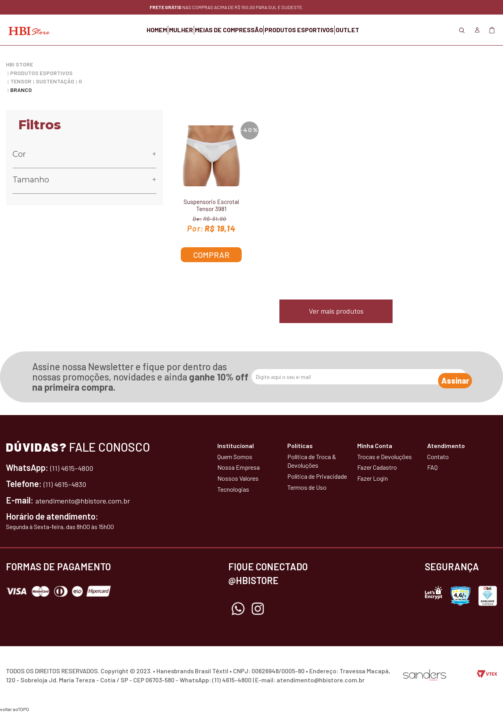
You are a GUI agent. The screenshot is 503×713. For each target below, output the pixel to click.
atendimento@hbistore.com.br (91, 500)
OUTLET (384, 29)
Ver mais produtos (336, 311)
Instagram (258, 609)
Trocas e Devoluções (384, 456)
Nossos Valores (238, 478)
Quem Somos (234, 456)
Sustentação (55, 81)
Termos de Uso (307, 487)
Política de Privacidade (317, 476)
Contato (438, 456)
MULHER (163, 29)
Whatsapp (238, 609)
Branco (21, 89)
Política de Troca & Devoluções (311, 461)
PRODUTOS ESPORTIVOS (317, 29)
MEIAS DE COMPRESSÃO (229, 29)
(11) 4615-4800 (76, 467)
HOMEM (120, 29)
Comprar (211, 254)
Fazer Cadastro (377, 467)
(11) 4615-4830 (69, 483)
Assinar (447, 377)
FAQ (432, 467)
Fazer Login (372, 478)
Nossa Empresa (238, 467)
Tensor (20, 81)
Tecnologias (233, 489)
